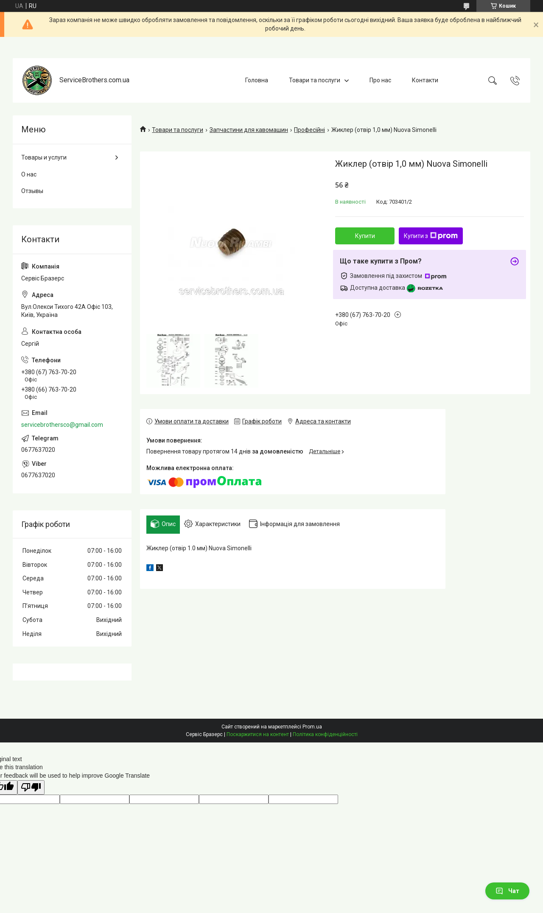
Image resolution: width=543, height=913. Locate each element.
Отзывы (32, 191)
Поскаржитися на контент (258, 734)
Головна (256, 80)
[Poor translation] (31, 787)
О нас (28, 174)
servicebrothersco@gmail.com (62, 424)
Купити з (431, 236)
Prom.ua (312, 727)
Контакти (425, 80)
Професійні (309, 129)
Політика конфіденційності (325, 734)
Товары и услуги (44, 157)
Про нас (380, 80)
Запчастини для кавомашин (249, 129)
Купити (365, 235)
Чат (507, 891)
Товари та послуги (314, 80)
